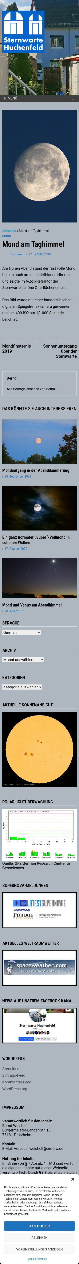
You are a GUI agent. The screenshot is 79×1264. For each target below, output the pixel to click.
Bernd (20, 254)
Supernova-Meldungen (25, 885)
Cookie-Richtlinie (37, 1258)
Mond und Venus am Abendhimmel (32, 605)
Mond (6, 236)
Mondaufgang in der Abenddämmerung (35, 470)
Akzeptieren (39, 1226)
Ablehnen (39, 1238)
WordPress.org (14, 1089)
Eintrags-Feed (13, 1075)
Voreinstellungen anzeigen (39, 1249)
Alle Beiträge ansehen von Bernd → (33, 389)
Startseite (9, 231)
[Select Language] (21, 632)
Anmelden (10, 1068)
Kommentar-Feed (16, 1082)
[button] (73, 1179)
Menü (10, 98)
